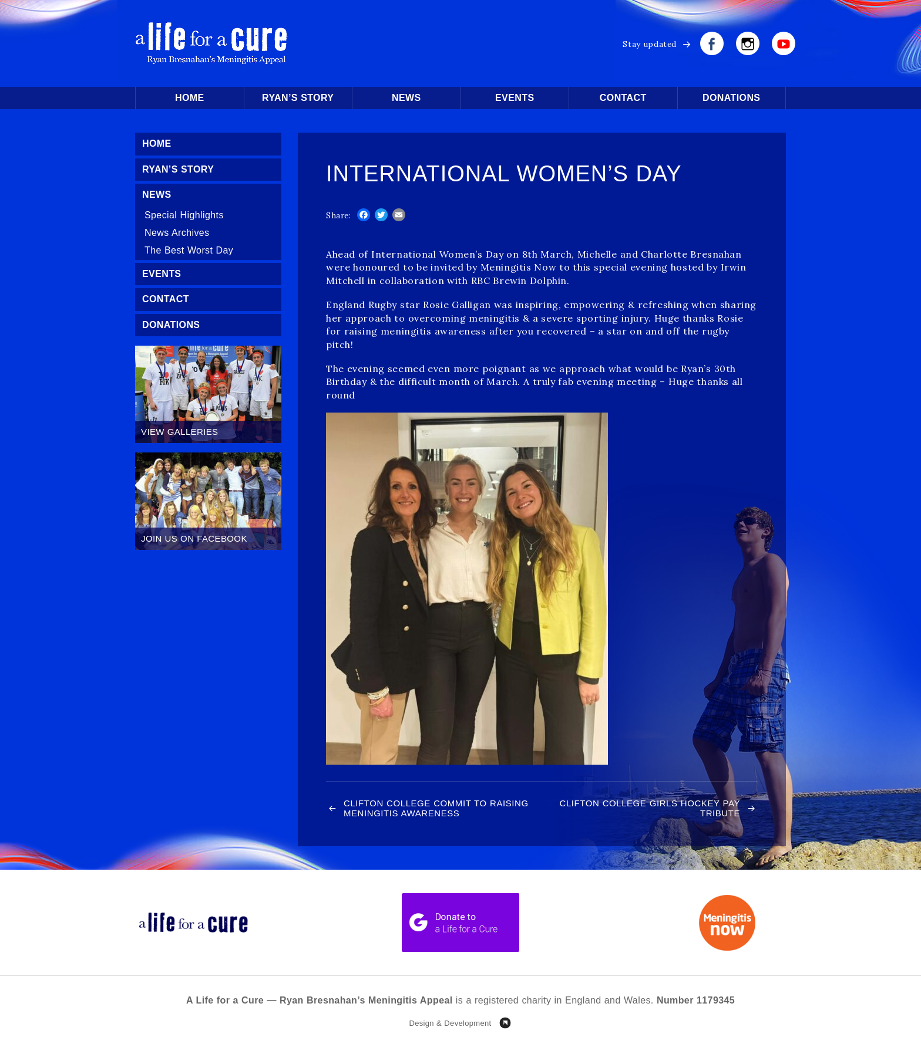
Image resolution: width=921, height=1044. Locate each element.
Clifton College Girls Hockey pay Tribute (650, 808)
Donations (731, 98)
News (406, 98)
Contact (623, 98)
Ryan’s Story (298, 98)
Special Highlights (184, 215)
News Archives (177, 233)
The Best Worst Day (188, 250)
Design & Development (450, 1023)
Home (189, 98)
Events (514, 98)
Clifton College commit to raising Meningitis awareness (436, 808)
